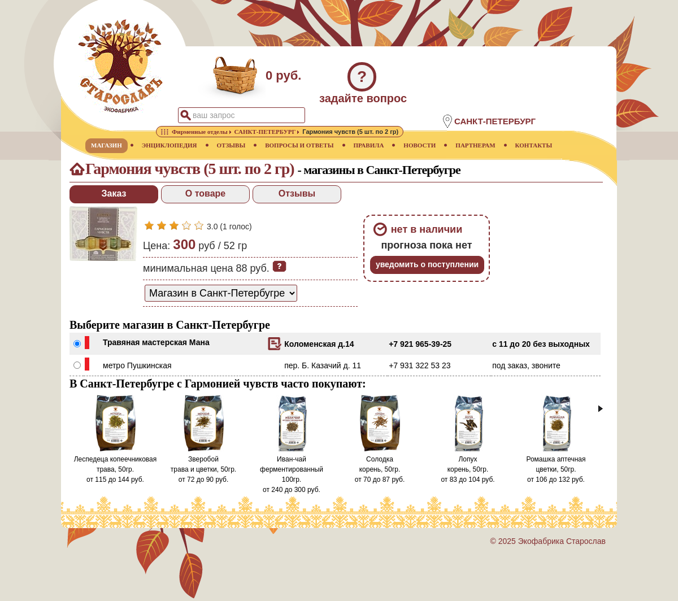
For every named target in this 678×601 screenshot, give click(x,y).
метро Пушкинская (137, 365)
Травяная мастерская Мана (156, 342)
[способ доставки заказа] (221, 293)
